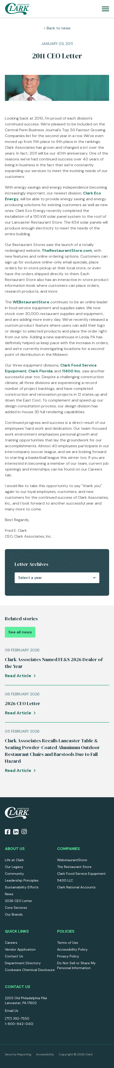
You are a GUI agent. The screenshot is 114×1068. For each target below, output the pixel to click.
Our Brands (14, 914)
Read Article (18, 676)
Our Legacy (14, 867)
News (9, 894)
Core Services (16, 907)
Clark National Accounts (76, 887)
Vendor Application (20, 949)
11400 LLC (65, 880)
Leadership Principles (22, 880)
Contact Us (14, 956)
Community (14, 873)
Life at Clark (14, 860)
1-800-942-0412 (19, 1024)
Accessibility (45, 1054)
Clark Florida (40, 371)
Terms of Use (67, 942)
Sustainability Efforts (22, 887)
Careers (11, 942)
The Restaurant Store (74, 867)
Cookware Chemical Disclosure (30, 970)
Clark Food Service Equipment (81, 873)
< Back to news (57, 28)
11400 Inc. (71, 371)
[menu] (105, 9)
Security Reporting (18, 1054)
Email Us (11, 1010)
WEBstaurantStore (31, 302)
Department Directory (23, 963)
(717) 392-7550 (17, 1018)
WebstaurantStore (72, 860)
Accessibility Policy (72, 949)
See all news (20, 632)
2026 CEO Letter (18, 901)
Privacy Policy (68, 956)
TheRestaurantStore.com (67, 250)
